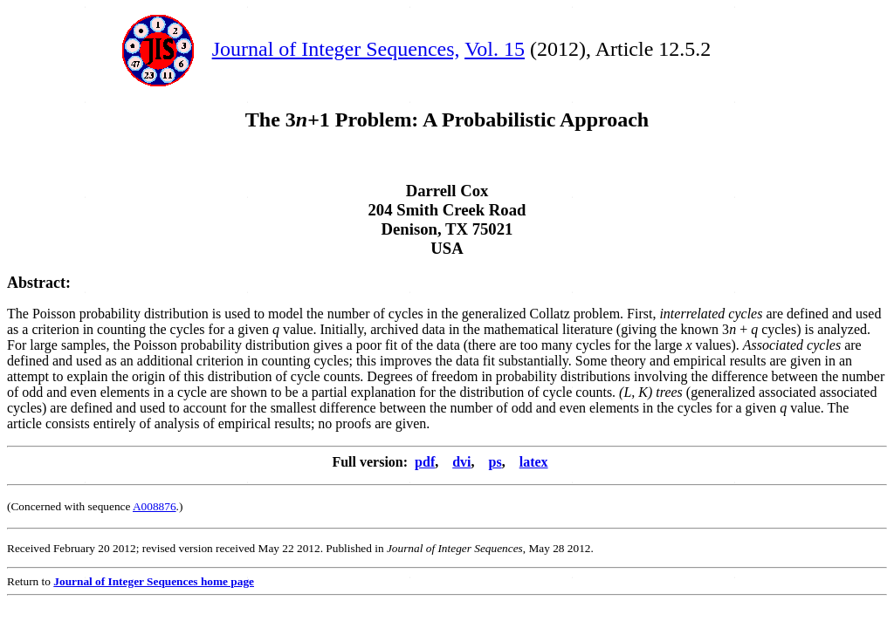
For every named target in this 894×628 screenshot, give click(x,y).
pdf (425, 461)
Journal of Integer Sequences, (336, 49)
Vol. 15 (494, 49)
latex (533, 461)
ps (495, 461)
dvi (461, 461)
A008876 (154, 506)
